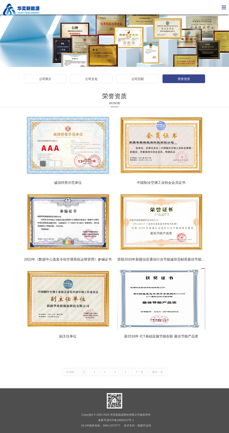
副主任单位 (68, 343)
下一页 (139, 378)
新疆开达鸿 (144, 425)
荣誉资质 (184, 79)
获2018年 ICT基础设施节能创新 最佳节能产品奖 (161, 343)
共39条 (70, 378)
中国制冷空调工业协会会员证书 (161, 189)
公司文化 (91, 79)
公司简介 (45, 79)
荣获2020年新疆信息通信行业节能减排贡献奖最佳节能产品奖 (164, 266)
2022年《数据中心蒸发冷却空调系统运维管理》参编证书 (68, 266)
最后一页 (157, 378)
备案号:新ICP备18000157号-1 (116, 420)
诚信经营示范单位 (68, 189)
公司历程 (137, 79)
